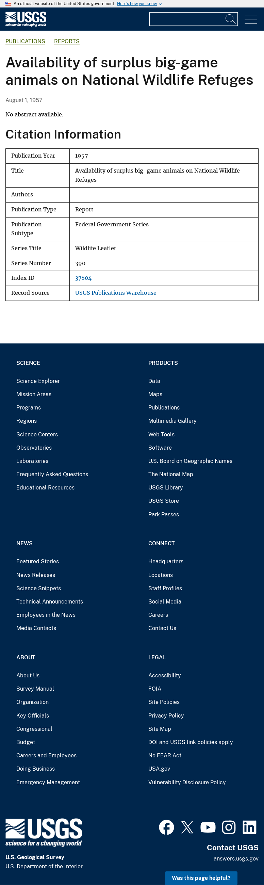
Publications (25, 41)
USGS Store (163, 501)
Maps (155, 394)
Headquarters (165, 561)
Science (28, 363)
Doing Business (35, 769)
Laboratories (32, 461)
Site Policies (164, 702)
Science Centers (37, 434)
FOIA (154, 689)
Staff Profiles (165, 588)
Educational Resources (45, 487)
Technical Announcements (49, 601)
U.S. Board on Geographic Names (190, 461)
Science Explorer (38, 381)
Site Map (159, 729)
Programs (28, 407)
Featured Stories (37, 561)
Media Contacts (36, 628)
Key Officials (32, 715)
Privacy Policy (166, 715)
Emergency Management (48, 782)
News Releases (35, 575)
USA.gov (159, 769)
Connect (161, 543)
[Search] (231, 19)
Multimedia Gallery (172, 421)
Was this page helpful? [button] (201, 878)
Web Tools (161, 434)
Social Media (164, 601)
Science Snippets (38, 588)
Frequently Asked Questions (52, 474)
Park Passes (163, 514)
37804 (83, 278)
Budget (25, 742)
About (25, 657)
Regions (26, 421)
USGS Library (165, 487)
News (24, 543)
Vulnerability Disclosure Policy (187, 782)
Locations (160, 575)
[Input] (193, 19)
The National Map (170, 474)
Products (163, 363)
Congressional (34, 729)
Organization (32, 702)
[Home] (25, 25)
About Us (27, 675)
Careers (158, 615)
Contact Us (162, 628)
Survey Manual (35, 689)
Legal (157, 657)
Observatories (34, 448)
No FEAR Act (164, 755)
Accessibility (164, 675)
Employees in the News (46, 615)
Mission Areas (33, 394)
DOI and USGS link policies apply (190, 742)
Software (160, 448)
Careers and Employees (46, 755)
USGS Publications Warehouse (115, 293)
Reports (67, 41)
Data (154, 381)
